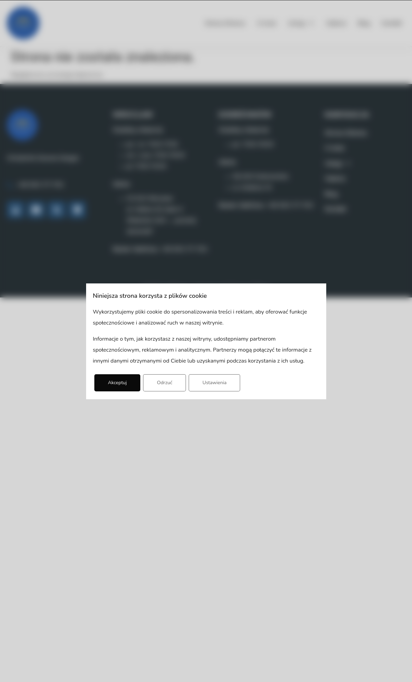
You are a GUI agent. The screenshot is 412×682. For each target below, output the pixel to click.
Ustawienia (214, 382)
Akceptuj (117, 382)
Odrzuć (164, 382)
